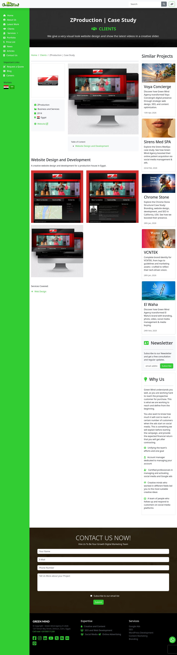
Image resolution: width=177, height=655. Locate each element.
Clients (103, 29)
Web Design (40, 291)
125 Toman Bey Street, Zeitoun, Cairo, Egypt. (52, 628)
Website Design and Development (92, 146)
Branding (133, 639)
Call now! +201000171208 (44, 631)
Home (34, 55)
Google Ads (134, 626)
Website (42, 123)
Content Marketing (138, 635)
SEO (131, 629)
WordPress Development (141, 632)
